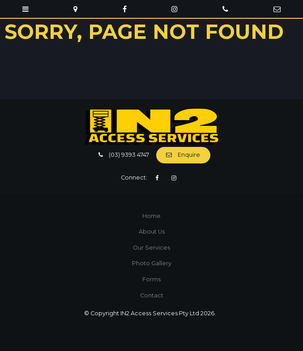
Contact (151, 295)
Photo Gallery (151, 263)
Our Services (151, 247)
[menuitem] (151, 216)
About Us (152, 231)
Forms (151, 279)
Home (151, 216)
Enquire (189, 154)
